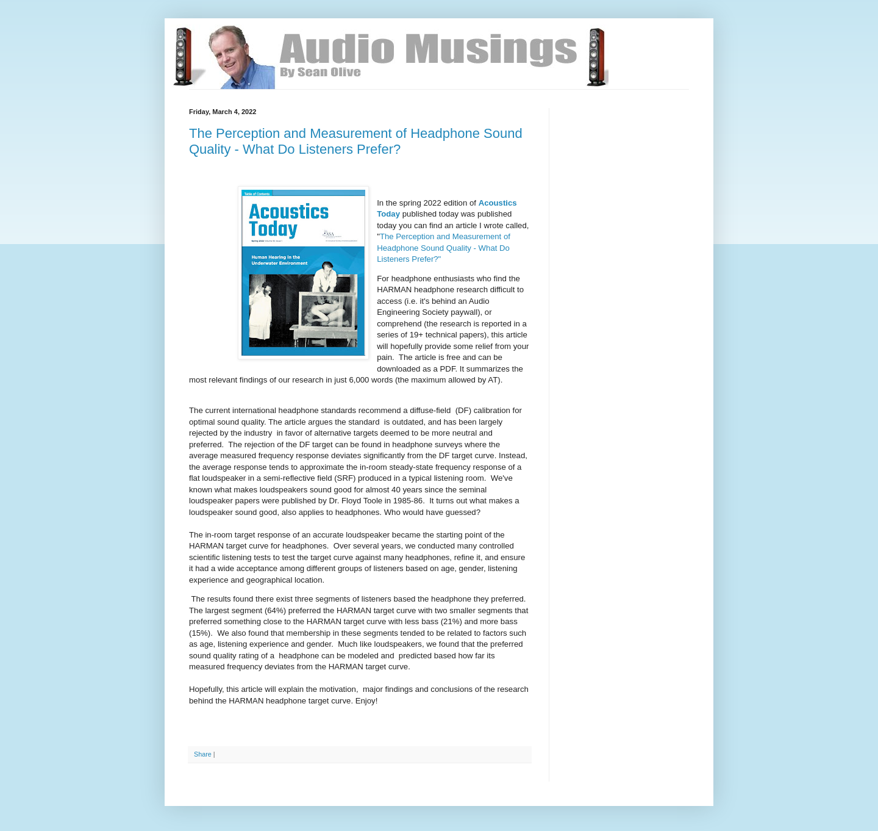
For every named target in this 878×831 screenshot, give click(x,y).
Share (203, 754)
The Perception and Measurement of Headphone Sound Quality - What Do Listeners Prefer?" (443, 248)
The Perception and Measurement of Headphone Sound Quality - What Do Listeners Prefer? (356, 141)
